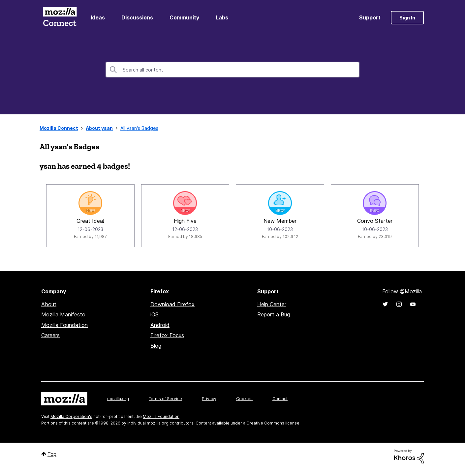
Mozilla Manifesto (63, 314)
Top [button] (51, 454)
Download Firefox (172, 304)
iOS (154, 314)
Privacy (209, 398)
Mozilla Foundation (64, 325)
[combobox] (232, 69)
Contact (280, 398)
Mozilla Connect (59, 17)
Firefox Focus (167, 335)
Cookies (244, 398)
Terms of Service (165, 398)
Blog (155, 345)
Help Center (271, 304)
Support (370, 17)
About (48, 304)
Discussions (137, 17)
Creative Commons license (272, 423)
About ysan (99, 128)
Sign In (407, 17)
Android (160, 325)
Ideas (98, 17)
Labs (222, 17)
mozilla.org (118, 398)
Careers (50, 335)
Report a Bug (273, 314)
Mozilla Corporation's (71, 416)
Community (184, 17)
